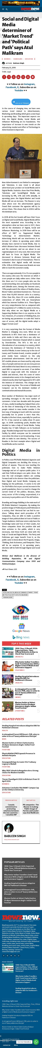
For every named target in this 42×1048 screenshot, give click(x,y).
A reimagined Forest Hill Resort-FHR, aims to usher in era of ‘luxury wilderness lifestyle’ (27, 692)
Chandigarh (17, 59)
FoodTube (20, 711)
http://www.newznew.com (11, 839)
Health (19, 683)
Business (5, 784)
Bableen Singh (18, 63)
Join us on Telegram (21, 102)
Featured (19, 670)
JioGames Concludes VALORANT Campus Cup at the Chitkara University (20, 789)
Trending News (8, 597)
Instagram (29, 84)
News (18, 697)
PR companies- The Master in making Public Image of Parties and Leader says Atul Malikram (31, 809)
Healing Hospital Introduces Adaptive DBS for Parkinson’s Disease (27, 678)
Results (19, 656)
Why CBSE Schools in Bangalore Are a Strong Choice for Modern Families (20, 772)
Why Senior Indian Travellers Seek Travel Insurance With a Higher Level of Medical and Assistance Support (27, 665)
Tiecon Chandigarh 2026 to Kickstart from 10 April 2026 (20, 780)
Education (6, 758)
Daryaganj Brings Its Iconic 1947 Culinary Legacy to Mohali (19, 763)
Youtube (19, 90)
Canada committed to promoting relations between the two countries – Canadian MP (11, 810)
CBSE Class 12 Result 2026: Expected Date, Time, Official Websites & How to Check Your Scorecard (26, 651)
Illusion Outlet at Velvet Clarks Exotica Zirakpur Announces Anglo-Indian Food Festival (25, 705)
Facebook (11, 87)
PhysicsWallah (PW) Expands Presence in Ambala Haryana (18, 754)
